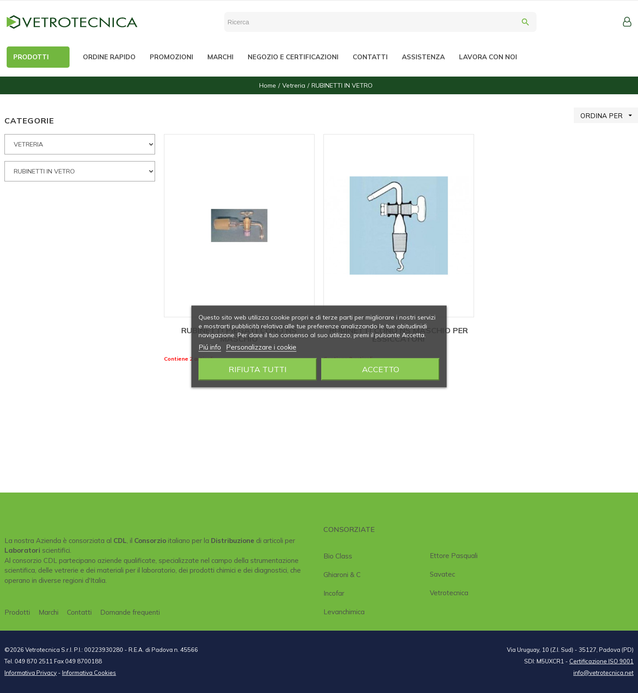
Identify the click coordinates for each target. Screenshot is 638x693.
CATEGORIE (29, 121)
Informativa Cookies (89, 672)
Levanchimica (344, 612)
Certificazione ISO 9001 (601, 661)
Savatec (442, 574)
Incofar (333, 593)
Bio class (337, 556)
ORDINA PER (609, 115)
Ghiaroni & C (342, 574)
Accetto (380, 369)
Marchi (48, 612)
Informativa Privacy (30, 672)
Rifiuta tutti (258, 369)
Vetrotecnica (449, 593)
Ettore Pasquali (454, 555)
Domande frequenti (130, 612)
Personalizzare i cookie (261, 347)
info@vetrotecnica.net (603, 672)
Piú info (209, 347)
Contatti (79, 612)
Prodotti (17, 612)
